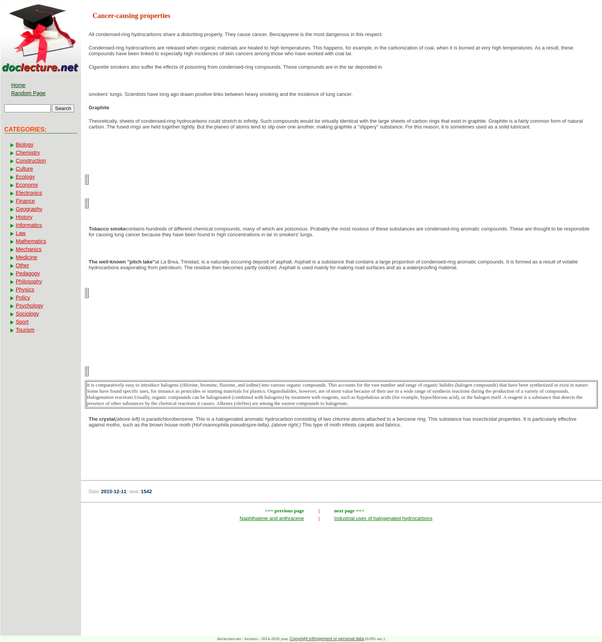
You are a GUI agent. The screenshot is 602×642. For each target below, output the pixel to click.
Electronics (29, 193)
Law (21, 233)
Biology (24, 145)
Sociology (27, 314)
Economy (27, 185)
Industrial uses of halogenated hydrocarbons (383, 518)
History (24, 217)
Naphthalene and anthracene (272, 518)
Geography (29, 209)
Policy (23, 298)
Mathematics (31, 241)
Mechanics (28, 249)
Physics (25, 289)
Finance (25, 201)
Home (18, 85)
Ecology (25, 177)
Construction (31, 161)
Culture (24, 169)
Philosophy (29, 281)
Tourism (25, 330)
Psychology (29, 306)
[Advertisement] (341, 458)
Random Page (28, 93)
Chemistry (28, 153)
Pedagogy (28, 273)
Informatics (29, 225)
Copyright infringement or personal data (327, 638)
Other (22, 265)
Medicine (26, 257)
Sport (22, 322)
